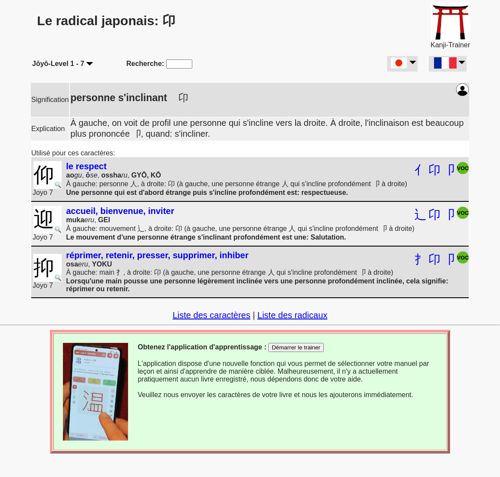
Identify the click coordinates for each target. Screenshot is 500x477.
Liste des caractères (211, 315)
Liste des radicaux (292, 315)
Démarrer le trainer (296, 347)
